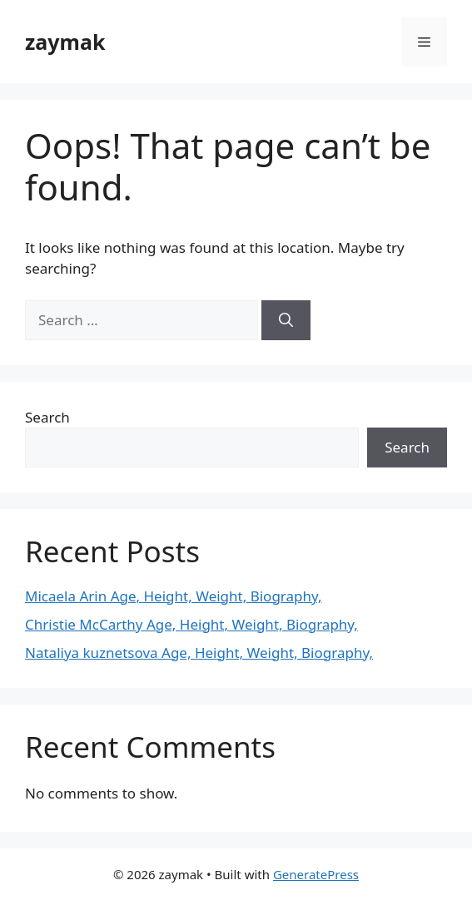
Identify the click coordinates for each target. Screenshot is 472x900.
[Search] (286, 320)
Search (47, 417)
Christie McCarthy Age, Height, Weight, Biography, (191, 624)
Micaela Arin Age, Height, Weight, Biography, (173, 596)
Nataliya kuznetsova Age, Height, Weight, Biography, (199, 652)
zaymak (65, 41)
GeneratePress (316, 874)
